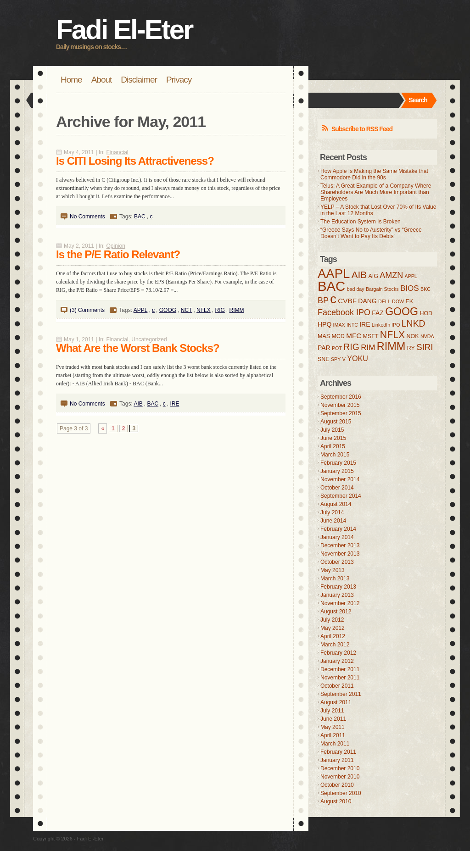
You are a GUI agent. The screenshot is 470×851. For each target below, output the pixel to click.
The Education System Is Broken (360, 221)
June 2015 (333, 438)
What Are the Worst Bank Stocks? (137, 348)
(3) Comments (87, 310)
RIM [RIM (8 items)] (368, 347)
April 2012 (332, 636)
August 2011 (335, 702)
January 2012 (337, 661)
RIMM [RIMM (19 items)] (391, 346)
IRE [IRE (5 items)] (364, 324)
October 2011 (337, 686)
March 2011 (334, 743)
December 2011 (339, 669)
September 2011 (340, 694)
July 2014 (332, 512)
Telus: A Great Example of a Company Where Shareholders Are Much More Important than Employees (375, 192)
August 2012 (335, 611)
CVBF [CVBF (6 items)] (347, 301)
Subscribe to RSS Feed (361, 129)
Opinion (115, 246)
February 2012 (338, 653)
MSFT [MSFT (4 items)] (371, 336)
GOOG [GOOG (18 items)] (401, 311)
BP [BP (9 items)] (323, 300)
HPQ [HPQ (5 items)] (324, 324)
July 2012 (332, 620)
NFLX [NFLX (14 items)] (392, 334)
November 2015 (339, 405)
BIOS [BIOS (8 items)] (409, 288)
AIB (138, 403)
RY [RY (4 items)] (411, 348)
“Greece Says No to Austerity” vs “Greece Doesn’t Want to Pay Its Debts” (371, 233)
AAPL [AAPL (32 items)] (334, 274)
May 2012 (332, 628)
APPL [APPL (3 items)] (411, 276)
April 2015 (332, 446)
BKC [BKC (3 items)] (425, 289)
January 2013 (337, 595)
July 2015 (332, 430)
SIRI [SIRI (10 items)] (424, 347)
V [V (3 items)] (344, 359)
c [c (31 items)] (333, 299)
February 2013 (338, 587)
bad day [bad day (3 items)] (355, 289)
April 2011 (332, 735)
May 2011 (332, 727)
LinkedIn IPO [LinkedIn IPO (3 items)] (386, 325)
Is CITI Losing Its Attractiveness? (135, 161)
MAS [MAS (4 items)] (324, 336)
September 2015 (340, 413)
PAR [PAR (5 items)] (324, 347)
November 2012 (339, 603)
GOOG (167, 310)
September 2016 (340, 397)
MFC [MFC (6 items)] (353, 335)
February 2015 (338, 463)
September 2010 (340, 793)
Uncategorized (149, 339)
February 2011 (338, 752)
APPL (141, 310)
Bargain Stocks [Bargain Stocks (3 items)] (382, 289)
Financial (117, 152)
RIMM (236, 310)
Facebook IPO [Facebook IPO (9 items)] (344, 312)
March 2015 (334, 454)
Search (417, 100)
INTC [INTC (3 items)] (352, 325)
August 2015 (335, 421)
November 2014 (339, 479)
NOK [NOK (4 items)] (413, 336)
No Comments (87, 216)
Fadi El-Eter (124, 29)
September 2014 (340, 496)
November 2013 (339, 554)
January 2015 (337, 471)
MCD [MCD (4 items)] (337, 336)
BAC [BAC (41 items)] (331, 286)
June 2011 (333, 719)
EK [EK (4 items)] (409, 301)
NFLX (203, 310)
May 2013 (332, 570)
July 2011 (332, 710)
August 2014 (335, 504)
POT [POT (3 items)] (337, 348)
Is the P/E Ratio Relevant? (118, 254)
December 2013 (339, 545)
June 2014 (333, 520)
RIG (219, 310)
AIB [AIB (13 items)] (359, 274)
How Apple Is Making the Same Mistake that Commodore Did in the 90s (374, 174)
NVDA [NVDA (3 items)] (427, 336)
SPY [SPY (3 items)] (336, 359)
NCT (186, 310)
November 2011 (339, 677)
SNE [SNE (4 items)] (324, 359)
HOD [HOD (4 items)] (426, 313)
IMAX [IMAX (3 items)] (339, 325)
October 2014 (337, 487)
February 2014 (338, 529)
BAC (139, 216)
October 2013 (337, 562)
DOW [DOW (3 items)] (398, 301)
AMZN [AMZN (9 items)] (391, 275)
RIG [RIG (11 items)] (351, 347)
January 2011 (337, 760)
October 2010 (337, 785)
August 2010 (335, 801)
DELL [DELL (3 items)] (384, 301)
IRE (174, 403)
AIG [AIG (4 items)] (373, 276)
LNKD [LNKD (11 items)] (413, 323)
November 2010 (339, 776)
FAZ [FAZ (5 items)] (378, 313)
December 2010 (339, 768)
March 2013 (334, 578)
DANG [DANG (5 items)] (367, 301)
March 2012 (334, 644)
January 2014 (337, 537)
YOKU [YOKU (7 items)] (357, 358)
